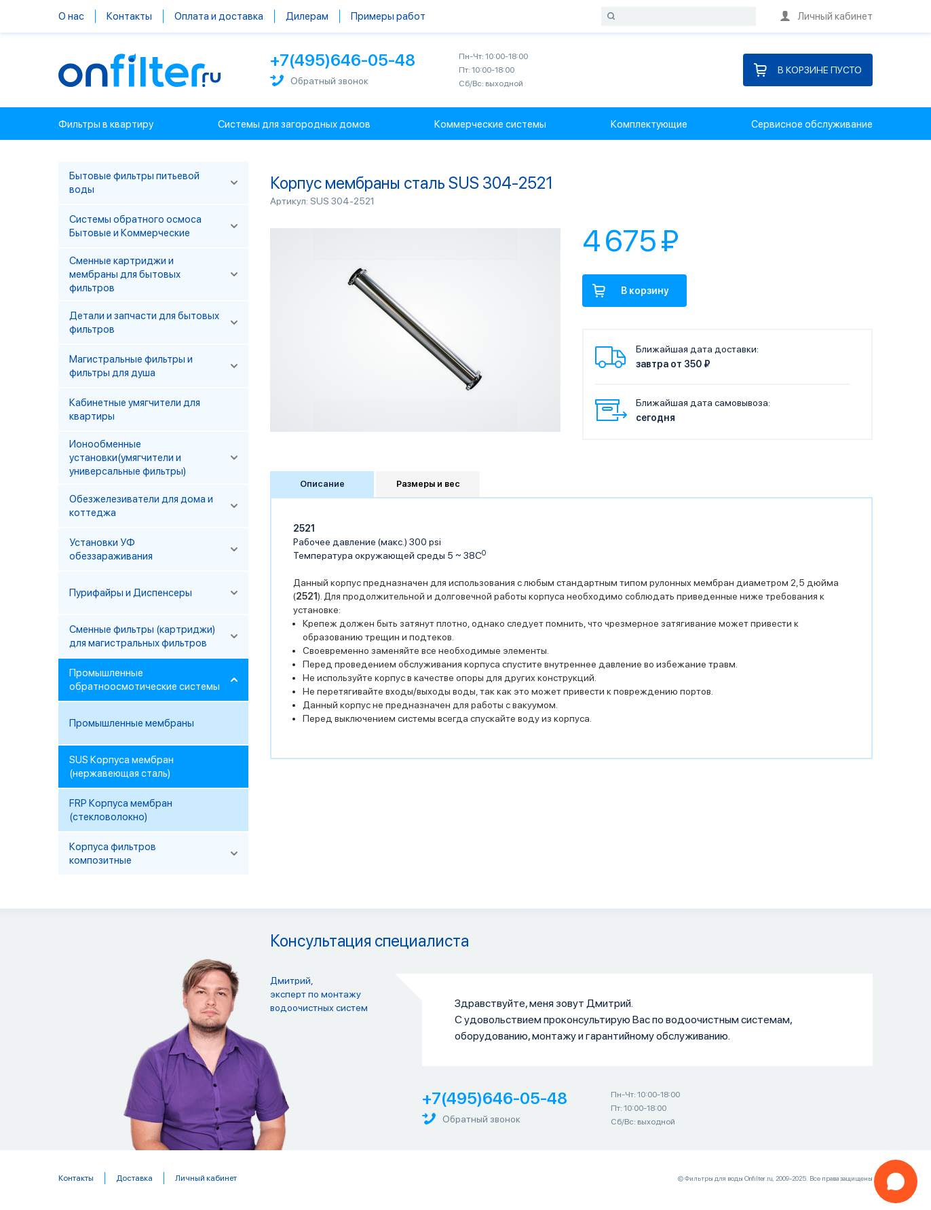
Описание (322, 484)
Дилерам (307, 16)
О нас (71, 16)
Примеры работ (388, 16)
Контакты (129, 16)
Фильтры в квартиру (105, 124)
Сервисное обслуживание (812, 124)
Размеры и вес (428, 484)
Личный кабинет (826, 16)
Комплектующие (649, 124)
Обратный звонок (319, 80)
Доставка (134, 1178)
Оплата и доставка (218, 16)
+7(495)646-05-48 (342, 60)
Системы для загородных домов (294, 124)
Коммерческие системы (490, 124)
